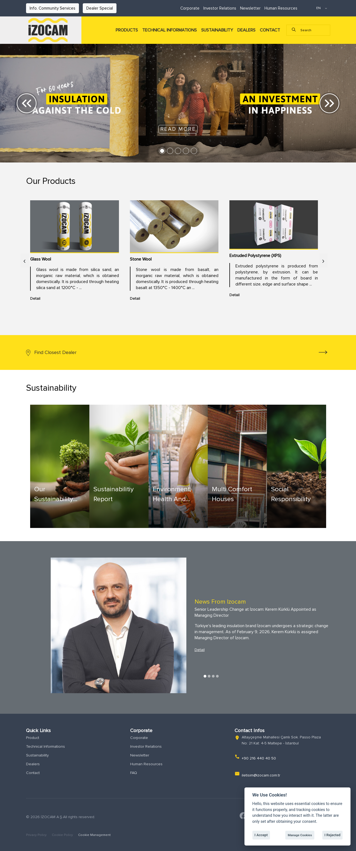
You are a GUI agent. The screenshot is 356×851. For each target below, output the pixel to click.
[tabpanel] (178, 625)
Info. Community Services (52, 8)
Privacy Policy (36, 835)
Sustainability (37, 755)
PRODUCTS (127, 30)
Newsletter (250, 8)
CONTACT (270, 30)
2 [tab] (209, 676)
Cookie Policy (63, 835)
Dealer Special (99, 8)
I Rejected (332, 835)
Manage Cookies (300, 835)
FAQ (133, 772)
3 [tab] (213, 676)
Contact (33, 772)
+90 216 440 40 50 (259, 758)
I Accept (261, 835)
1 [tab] (205, 676)
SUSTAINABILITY (217, 30)
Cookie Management (94, 835)
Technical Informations (45, 746)
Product (32, 737)
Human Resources (280, 8)
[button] (26, 103)
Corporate (190, 8)
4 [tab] (217, 676)
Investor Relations (219, 8)
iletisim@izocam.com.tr (261, 775)
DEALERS (246, 30)
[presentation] (25, 261)
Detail (200, 649)
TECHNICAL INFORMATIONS (169, 30)
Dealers (33, 764)
